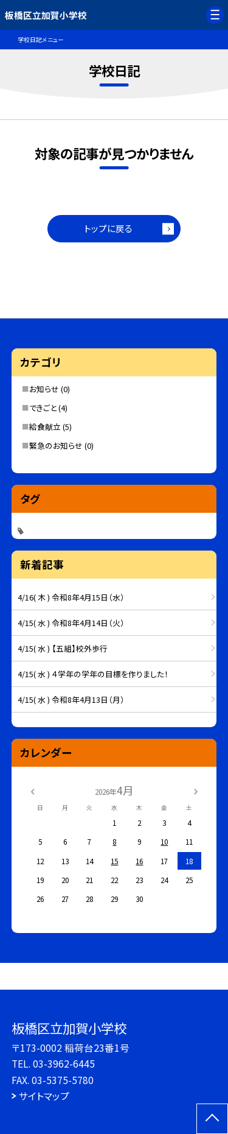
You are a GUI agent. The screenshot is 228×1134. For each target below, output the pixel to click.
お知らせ (44, 389)
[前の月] (32, 790)
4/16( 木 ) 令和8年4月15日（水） (71, 597)
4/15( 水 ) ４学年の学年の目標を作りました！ (93, 674)
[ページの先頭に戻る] (212, 1118)
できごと (43, 408)
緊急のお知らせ (56, 445)
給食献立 (45, 426)
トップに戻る (108, 228)
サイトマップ (44, 1095)
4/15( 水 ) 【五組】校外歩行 (63, 648)
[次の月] (196, 790)
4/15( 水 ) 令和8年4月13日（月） (71, 699)
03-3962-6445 (64, 1063)
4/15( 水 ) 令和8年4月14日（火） (71, 623)
